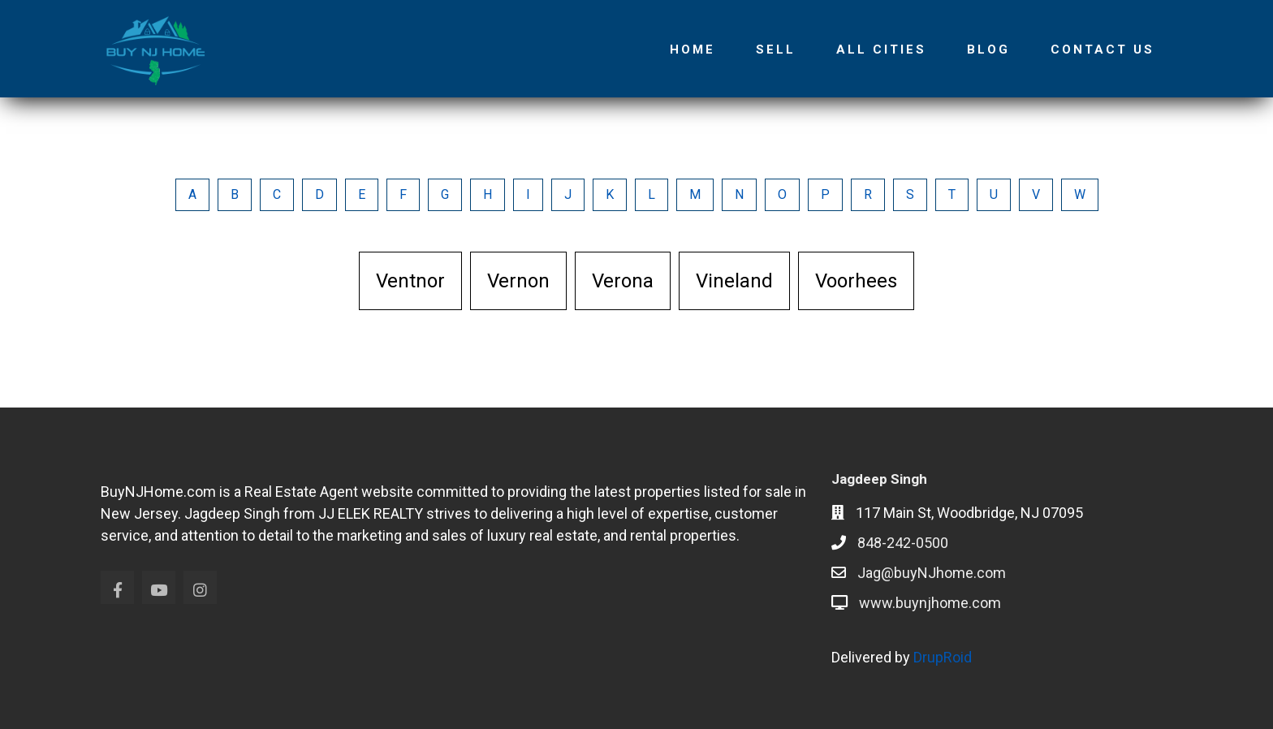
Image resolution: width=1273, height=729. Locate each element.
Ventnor (410, 281)
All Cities (881, 49)
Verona (623, 281)
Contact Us (1102, 49)
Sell (776, 49)
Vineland (734, 281)
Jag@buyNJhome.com (931, 572)
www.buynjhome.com (930, 602)
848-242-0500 (902, 542)
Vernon (518, 281)
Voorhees (856, 281)
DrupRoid (942, 657)
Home (692, 49)
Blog (988, 49)
